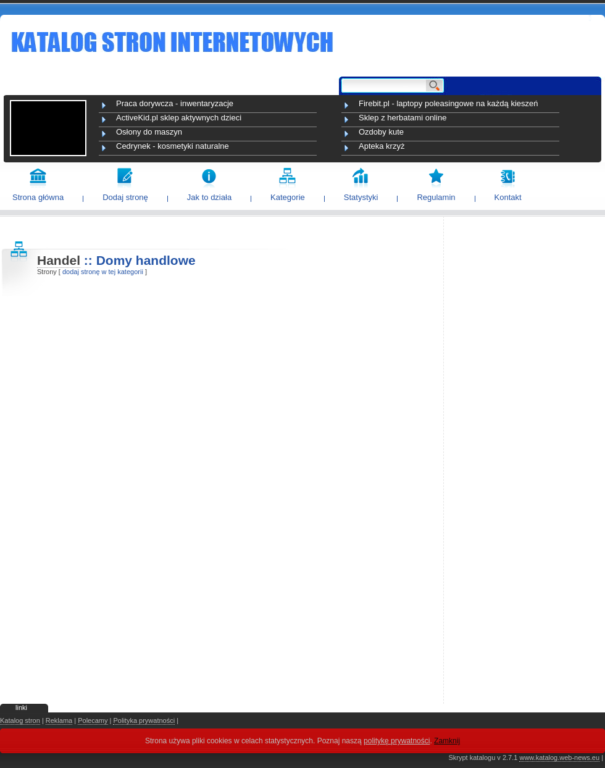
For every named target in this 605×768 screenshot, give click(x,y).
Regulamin (436, 197)
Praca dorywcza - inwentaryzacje (174, 103)
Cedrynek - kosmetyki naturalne (172, 146)
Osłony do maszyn (149, 131)
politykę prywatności (397, 741)
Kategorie (287, 197)
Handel (58, 260)
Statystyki (361, 197)
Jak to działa (209, 197)
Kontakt (508, 197)
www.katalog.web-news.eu (559, 757)
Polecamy (92, 720)
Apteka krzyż (381, 146)
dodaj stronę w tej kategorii (102, 271)
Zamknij (447, 741)
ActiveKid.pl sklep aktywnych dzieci (178, 117)
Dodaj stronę (125, 197)
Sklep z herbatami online (402, 117)
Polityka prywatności (144, 720)
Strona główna (38, 197)
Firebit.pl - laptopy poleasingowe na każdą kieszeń (448, 103)
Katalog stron (20, 720)
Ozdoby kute (381, 131)
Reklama (59, 720)
